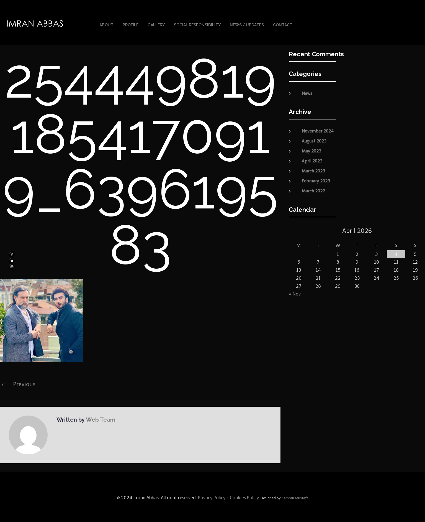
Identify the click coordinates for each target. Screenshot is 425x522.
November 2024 (318, 129)
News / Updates (247, 24)
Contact (282, 24)
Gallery (156, 24)
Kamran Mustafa (295, 497)
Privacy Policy (211, 496)
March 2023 (313, 169)
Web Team (100, 418)
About (106, 24)
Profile (130, 24)
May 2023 (311, 149)
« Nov (295, 292)
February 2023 (316, 179)
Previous (24, 383)
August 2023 (314, 139)
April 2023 (312, 159)
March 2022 (313, 189)
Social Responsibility (197, 24)
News (307, 92)
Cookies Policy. (245, 496)
